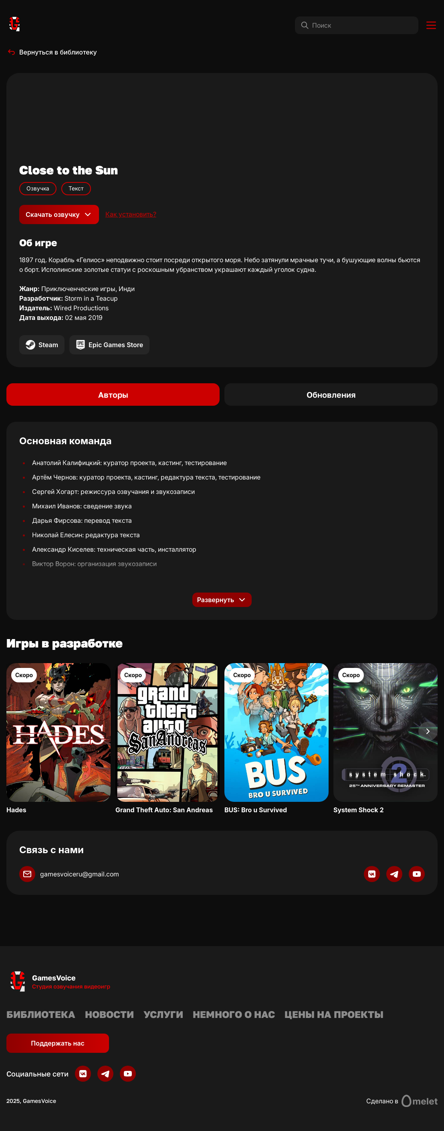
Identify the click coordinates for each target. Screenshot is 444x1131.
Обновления (331, 394)
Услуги (163, 1014)
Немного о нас (234, 1014)
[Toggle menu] (431, 25)
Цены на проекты (334, 1014)
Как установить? (130, 214)
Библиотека (40, 1014)
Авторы (113, 394)
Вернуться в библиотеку (51, 52)
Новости (109, 1014)
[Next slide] (428, 731)
